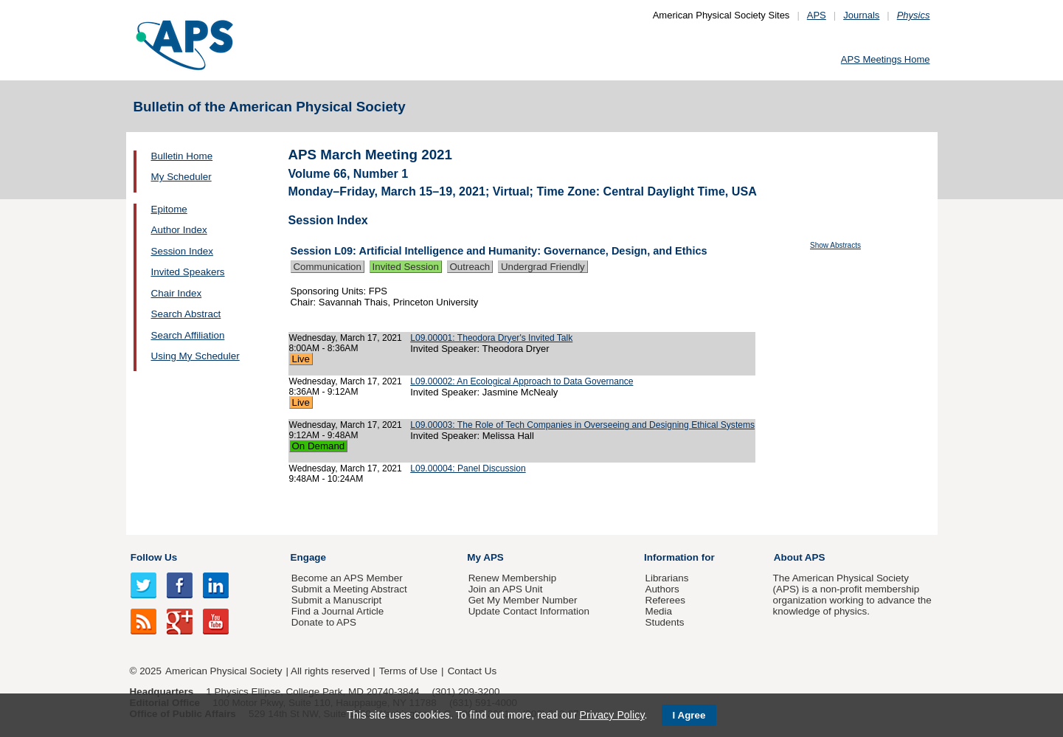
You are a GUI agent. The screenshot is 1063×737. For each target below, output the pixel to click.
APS (816, 15)
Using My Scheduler (195, 355)
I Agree (689, 715)
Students (664, 622)
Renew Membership (512, 578)
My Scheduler (181, 176)
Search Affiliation (188, 335)
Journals (861, 15)
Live (301, 358)
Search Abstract (186, 313)
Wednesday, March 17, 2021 (345, 338)
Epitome (169, 209)
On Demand (318, 445)
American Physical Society (223, 671)
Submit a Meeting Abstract (349, 589)
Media (658, 611)
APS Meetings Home (885, 59)
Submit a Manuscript (336, 600)
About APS (799, 557)
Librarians (666, 578)
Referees (665, 600)
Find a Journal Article (337, 611)
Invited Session (406, 266)
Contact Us (472, 671)
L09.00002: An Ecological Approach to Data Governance (521, 381)
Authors (662, 589)
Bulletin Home (182, 156)
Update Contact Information (528, 611)
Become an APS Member (347, 578)
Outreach (470, 266)
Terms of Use (408, 671)
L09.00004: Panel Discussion (467, 468)
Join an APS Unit (505, 589)
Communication (327, 266)
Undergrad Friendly (543, 266)
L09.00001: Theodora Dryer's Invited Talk (491, 338)
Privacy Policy (611, 715)
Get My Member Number (523, 600)
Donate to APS (323, 622)
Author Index (179, 229)
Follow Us (154, 557)
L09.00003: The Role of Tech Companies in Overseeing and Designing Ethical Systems (582, 425)
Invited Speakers (188, 271)
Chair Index (176, 293)
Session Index (182, 251)
